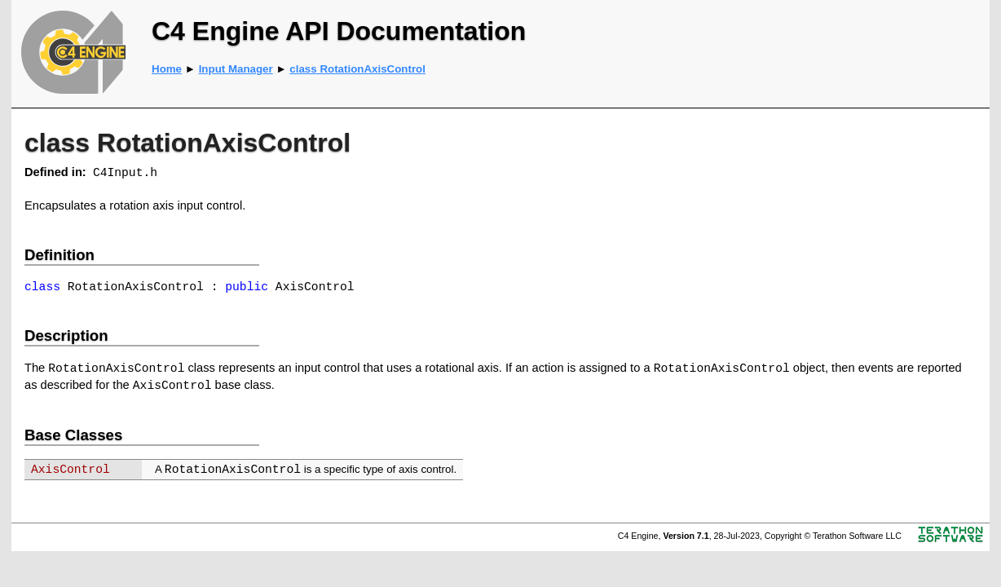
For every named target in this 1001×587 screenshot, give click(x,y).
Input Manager (236, 69)
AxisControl (70, 469)
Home (167, 69)
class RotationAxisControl (357, 69)
